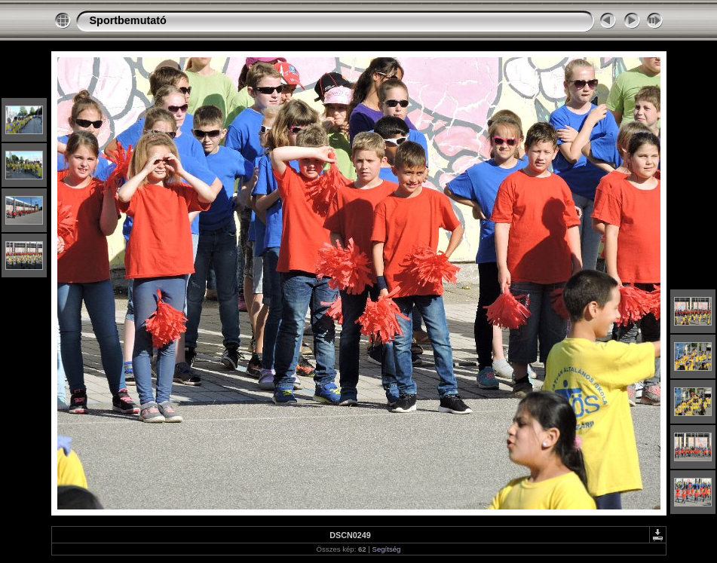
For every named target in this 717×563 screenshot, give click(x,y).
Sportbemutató (128, 20)
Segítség (386, 549)
